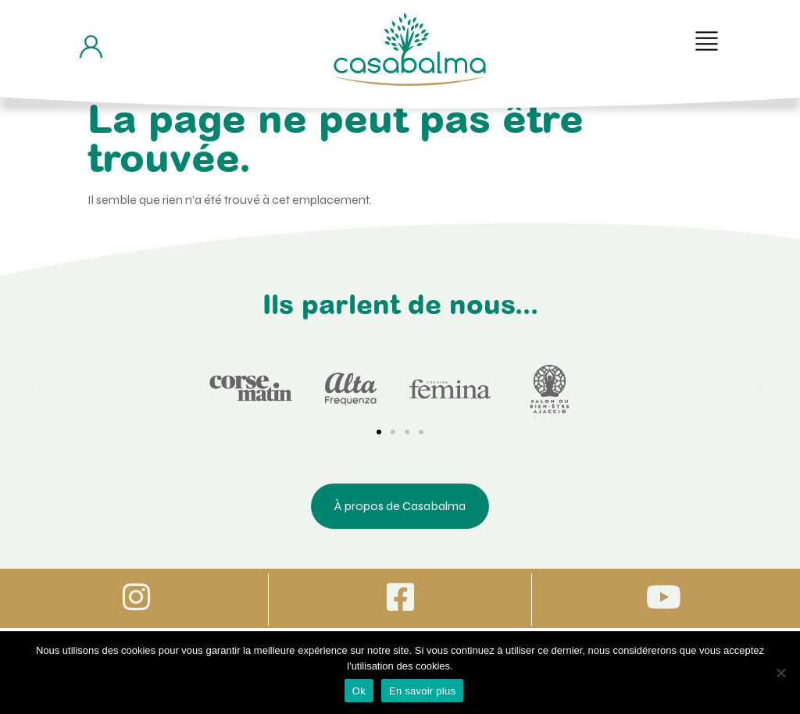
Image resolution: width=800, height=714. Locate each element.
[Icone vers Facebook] (400, 596)
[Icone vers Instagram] (136, 596)
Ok (359, 691)
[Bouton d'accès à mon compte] (91, 46)
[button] (706, 41)
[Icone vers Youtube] (664, 596)
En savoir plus (422, 691)
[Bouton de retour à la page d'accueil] (409, 49)
